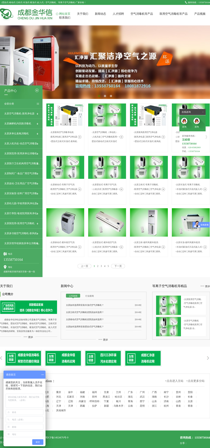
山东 (154, 401)
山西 (178, 401)
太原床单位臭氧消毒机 (16, 133)
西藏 (82, 406)
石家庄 (70, 396)
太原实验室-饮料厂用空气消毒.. (21, 193)
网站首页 (64, 13)
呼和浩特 (94, 401)
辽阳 (70, 401)
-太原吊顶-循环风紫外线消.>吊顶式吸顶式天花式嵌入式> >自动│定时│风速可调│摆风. (189, 247)
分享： (183, 443)
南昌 (46, 401)
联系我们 (64, 17)
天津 (58, 406)
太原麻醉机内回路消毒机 (17, 123)
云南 (130, 406)
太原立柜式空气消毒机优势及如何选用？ (85, 312)
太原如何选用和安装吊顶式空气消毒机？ (85, 305)
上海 (46, 406)
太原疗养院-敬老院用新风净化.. (21, 213)
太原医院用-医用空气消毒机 (19, 223)
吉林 (178, 396)
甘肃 (106, 392)
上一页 (84, 266)
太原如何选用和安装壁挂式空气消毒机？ (85, 326)
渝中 (70, 392)
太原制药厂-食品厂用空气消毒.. (21, 173)
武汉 (142, 396)
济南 (166, 401)
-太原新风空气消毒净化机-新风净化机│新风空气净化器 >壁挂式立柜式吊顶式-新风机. (64, 137)
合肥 (46, 396)
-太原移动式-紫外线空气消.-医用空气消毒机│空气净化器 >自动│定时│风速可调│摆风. (63, 247)
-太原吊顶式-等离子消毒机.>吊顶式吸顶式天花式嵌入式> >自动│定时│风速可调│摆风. (189, 189)
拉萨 (94, 406)
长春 (190, 396)
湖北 (130, 396)
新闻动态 (100, 13)
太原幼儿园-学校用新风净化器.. (21, 203)
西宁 (142, 401)
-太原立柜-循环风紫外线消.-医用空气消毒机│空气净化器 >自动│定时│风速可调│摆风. (147, 247)
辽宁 (58, 401)
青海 (130, 401)
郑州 (94, 396)
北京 (46, 392)
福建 (82, 392)
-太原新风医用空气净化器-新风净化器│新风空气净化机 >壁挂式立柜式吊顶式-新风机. (147, 137)
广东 (130, 392)
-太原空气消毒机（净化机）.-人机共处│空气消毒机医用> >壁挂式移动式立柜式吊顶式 (106, 137)
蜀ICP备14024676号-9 (56, 437)
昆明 (142, 406)
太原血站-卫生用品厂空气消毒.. (21, 183)
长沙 (166, 396)
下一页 (118, 266)
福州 (94, 392)
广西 (154, 392)
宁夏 (106, 401)
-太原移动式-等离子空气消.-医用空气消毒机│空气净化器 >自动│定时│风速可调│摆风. (63, 189)
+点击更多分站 (195, 380)
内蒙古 (82, 401)
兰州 (118, 392)
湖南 (154, 396)
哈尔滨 (118, 396)
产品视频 (199, 13)
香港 (178, 406)
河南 (82, 396)
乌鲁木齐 (118, 406)
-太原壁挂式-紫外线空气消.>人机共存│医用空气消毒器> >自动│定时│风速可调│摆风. (106, 247)
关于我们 (82, 13)
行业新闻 (89, 296)
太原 (190, 401)
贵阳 (190, 392)
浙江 (154, 406)
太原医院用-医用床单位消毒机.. (21, 153)
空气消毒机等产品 (142, 13)
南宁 (166, 392)
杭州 (166, 406)
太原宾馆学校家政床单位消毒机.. (22, 243)
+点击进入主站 (174, 380)
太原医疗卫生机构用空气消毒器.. (22, 163)
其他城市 (61, 410)
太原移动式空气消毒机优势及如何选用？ (85, 319)
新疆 (106, 406)
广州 (142, 392)
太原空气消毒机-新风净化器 (19, 113)
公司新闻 (73, 296)
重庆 (58, 392)
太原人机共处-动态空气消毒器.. (21, 143)
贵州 (178, 392)
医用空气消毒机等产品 (174, 13)
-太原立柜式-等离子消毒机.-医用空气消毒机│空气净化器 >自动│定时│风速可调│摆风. (147, 189)
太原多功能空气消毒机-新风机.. (21, 233)
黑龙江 (106, 396)
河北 (58, 396)
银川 (118, 401)
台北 (46, 410)
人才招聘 (118, 13)
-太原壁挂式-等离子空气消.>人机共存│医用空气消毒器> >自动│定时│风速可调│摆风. (106, 189)
